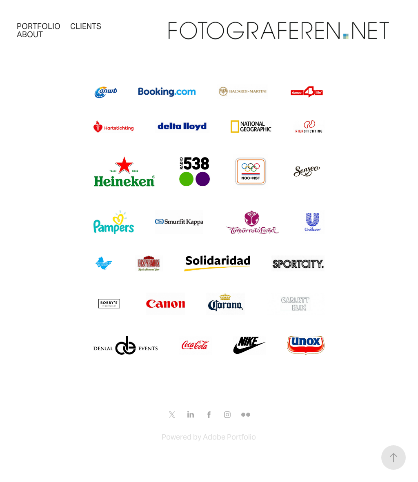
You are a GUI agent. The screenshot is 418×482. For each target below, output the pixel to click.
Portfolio (38, 26)
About (30, 34)
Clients (85, 26)
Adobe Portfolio (229, 437)
